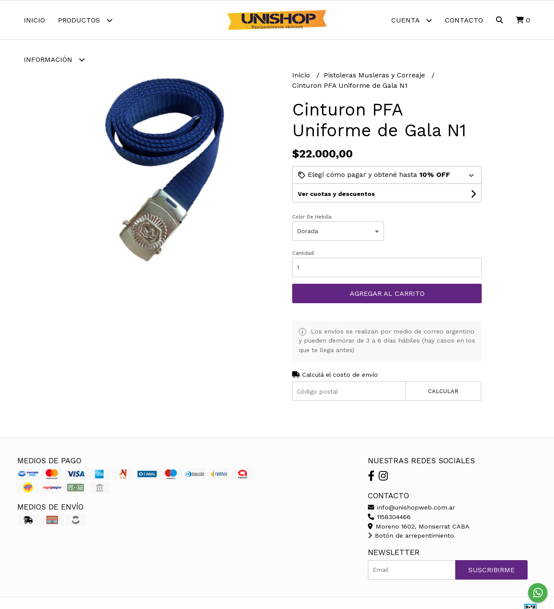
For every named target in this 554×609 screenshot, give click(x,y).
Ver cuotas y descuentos (336, 193)
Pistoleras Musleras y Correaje (375, 75)
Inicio (34, 20)
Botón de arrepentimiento (411, 535)
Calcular (443, 391)
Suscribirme (491, 570)
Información (54, 59)
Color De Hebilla (312, 217)
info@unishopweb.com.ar (411, 507)
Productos (85, 20)
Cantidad (303, 253)
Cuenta (411, 20)
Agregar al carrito (387, 293)
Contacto (464, 20)
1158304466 (389, 516)
